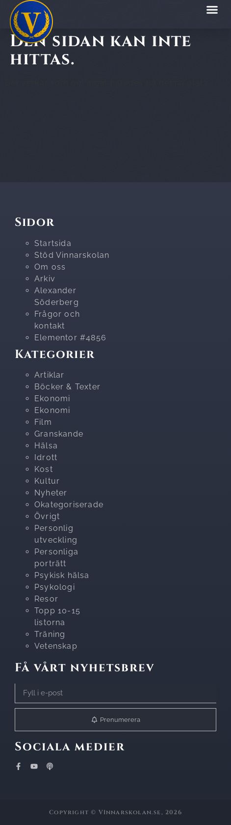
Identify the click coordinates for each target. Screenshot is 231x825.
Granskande (58, 434)
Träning (49, 634)
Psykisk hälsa (62, 575)
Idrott (45, 457)
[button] (212, 9)
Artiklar (49, 375)
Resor (46, 599)
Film (43, 422)
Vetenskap (55, 646)
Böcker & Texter (67, 386)
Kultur (47, 481)
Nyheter (50, 492)
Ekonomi (52, 398)
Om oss (50, 267)
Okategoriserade (68, 504)
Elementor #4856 (70, 337)
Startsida (53, 243)
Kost (43, 469)
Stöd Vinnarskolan (71, 255)
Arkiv (44, 278)
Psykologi (54, 587)
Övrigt (47, 516)
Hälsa (46, 445)
